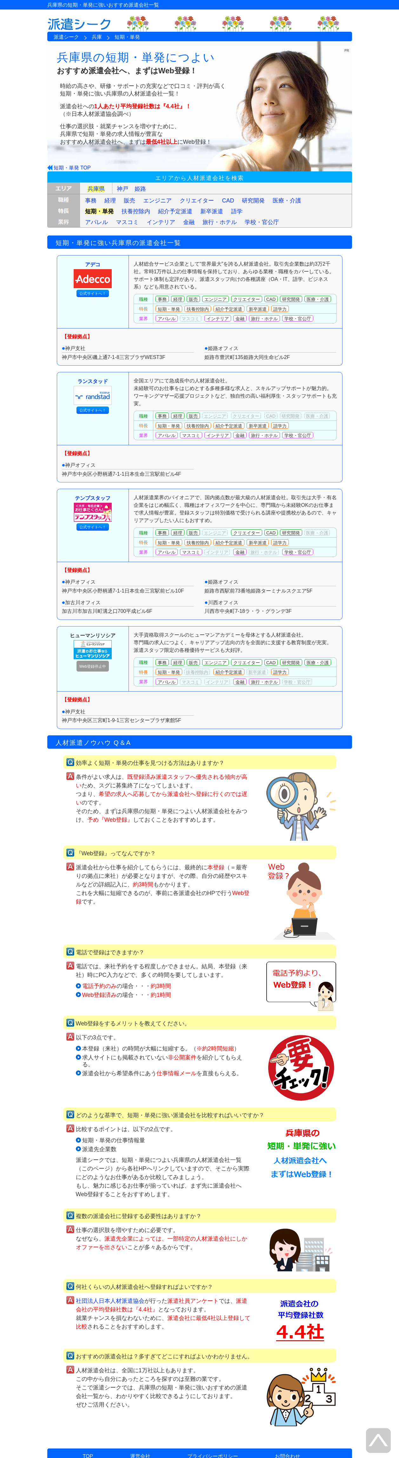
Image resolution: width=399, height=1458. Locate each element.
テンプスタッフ (93, 508)
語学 (237, 211)
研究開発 (253, 200)
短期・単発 (99, 211)
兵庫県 (96, 189)
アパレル (96, 222)
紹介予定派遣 (175, 211)
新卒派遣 (211, 211)
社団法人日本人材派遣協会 (110, 1301)
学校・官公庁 (262, 222)
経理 (110, 200)
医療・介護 (287, 200)
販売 (129, 200)
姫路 (140, 189)
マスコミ (127, 222)
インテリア (161, 222)
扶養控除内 (136, 211)
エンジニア (157, 200)
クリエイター (197, 200)
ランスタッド (93, 392)
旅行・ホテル (220, 222)
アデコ (93, 275)
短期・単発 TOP (72, 167)
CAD (228, 200)
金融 (189, 222)
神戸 (122, 189)
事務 (90, 200)
